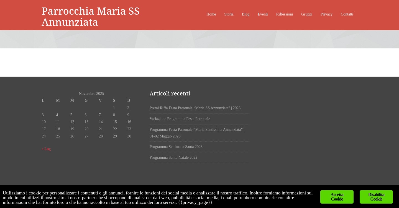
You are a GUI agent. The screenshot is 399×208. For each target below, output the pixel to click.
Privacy (326, 14)
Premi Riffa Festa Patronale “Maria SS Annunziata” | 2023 (195, 108)
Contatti (347, 14)
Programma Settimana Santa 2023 (176, 147)
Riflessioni (284, 14)
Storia (229, 14)
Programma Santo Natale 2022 (173, 157)
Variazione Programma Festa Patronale (180, 119)
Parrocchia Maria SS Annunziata (91, 16)
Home (211, 14)
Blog (245, 14)
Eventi (263, 14)
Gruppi (306, 14)
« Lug (46, 149)
